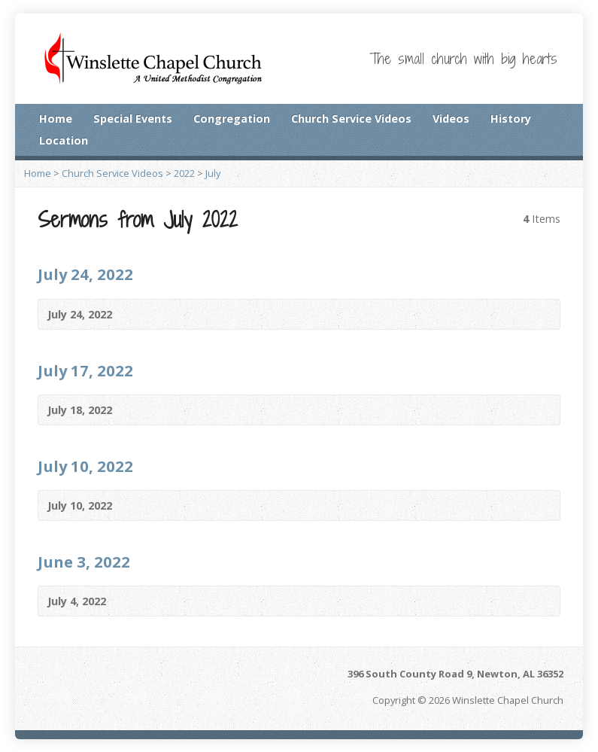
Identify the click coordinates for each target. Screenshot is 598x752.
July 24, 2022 (85, 274)
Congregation (231, 118)
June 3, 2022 (84, 561)
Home (55, 118)
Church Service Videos (351, 118)
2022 (184, 173)
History (510, 118)
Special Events (132, 118)
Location (63, 140)
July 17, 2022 (85, 370)
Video (134, 314)
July (212, 173)
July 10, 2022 (85, 465)
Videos (451, 118)
